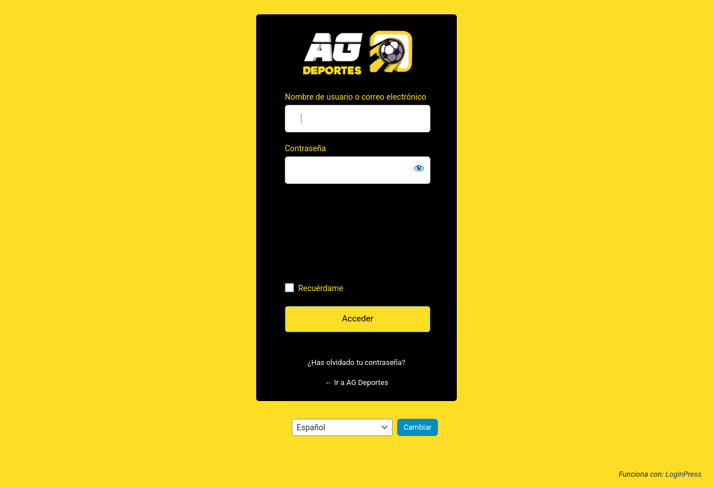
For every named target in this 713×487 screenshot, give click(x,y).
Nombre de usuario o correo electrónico (355, 96)
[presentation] (332, 235)
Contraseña (305, 148)
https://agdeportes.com (357, 53)
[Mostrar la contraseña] (419, 167)
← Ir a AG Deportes (357, 382)
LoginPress (683, 474)
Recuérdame (320, 288)
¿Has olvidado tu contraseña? (356, 362)
